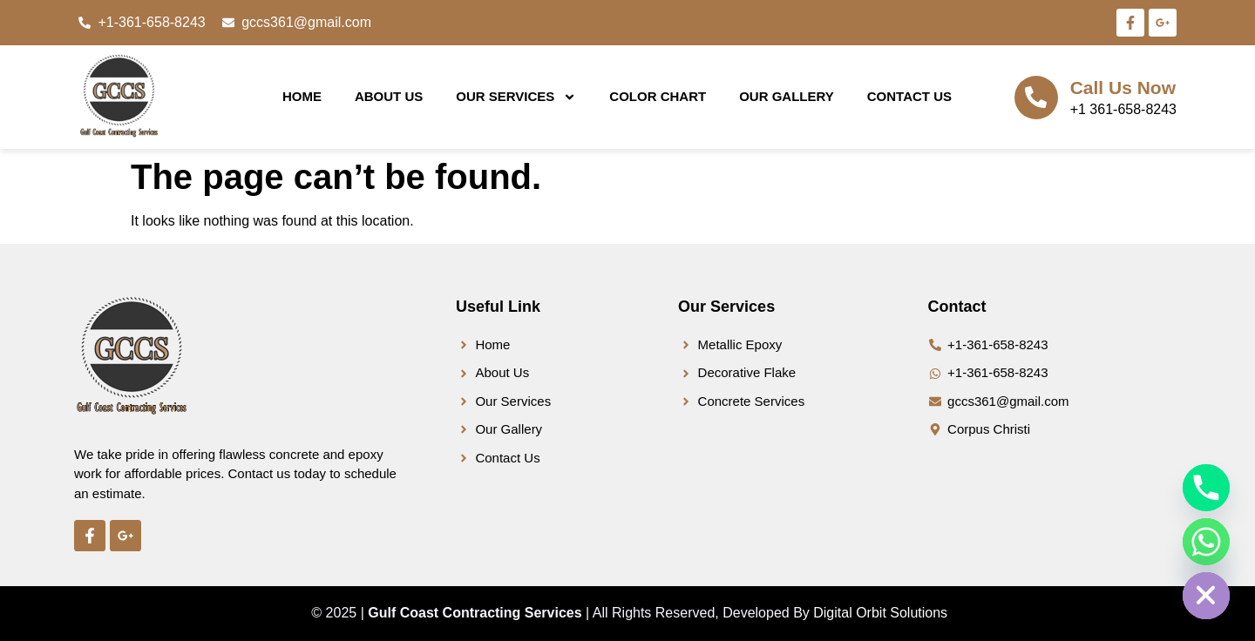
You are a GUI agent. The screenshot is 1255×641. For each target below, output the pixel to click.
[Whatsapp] (1206, 541)
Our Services (516, 97)
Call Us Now (1123, 88)
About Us (389, 96)
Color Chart (657, 96)
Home (302, 96)
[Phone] (1206, 487)
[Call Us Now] (1036, 97)
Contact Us (909, 96)
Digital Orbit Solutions (880, 612)
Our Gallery (786, 96)
